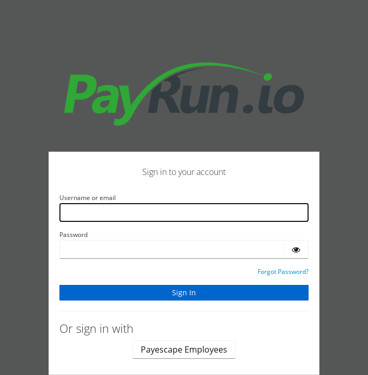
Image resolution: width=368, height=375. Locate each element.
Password (73, 234)
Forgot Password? (283, 271)
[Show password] (296, 249)
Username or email (87, 197)
